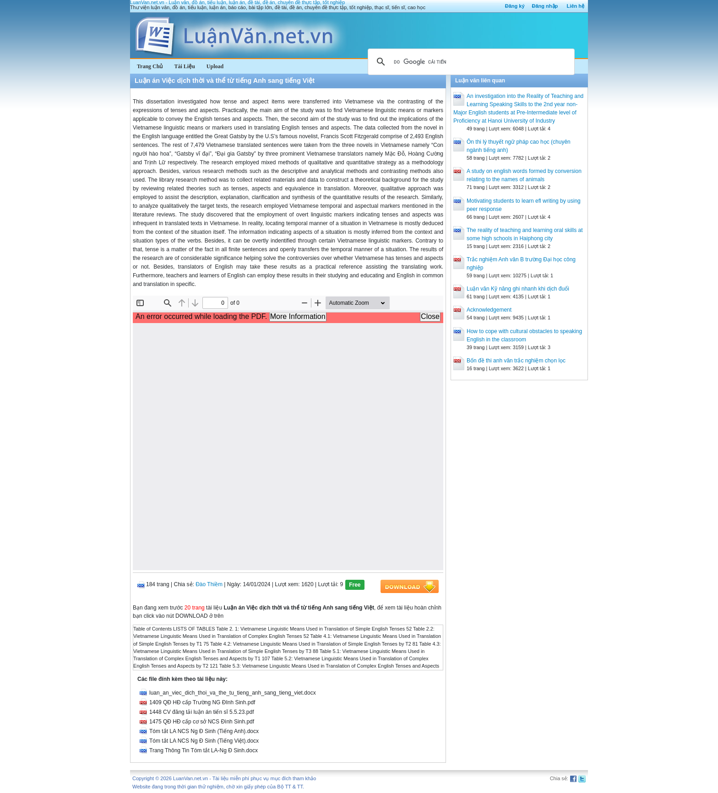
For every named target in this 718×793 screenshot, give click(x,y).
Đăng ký (515, 6)
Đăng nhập (545, 6)
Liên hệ (575, 6)
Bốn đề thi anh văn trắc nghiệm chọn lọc (516, 360)
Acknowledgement (489, 310)
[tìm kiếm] (470, 61)
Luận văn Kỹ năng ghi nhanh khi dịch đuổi (518, 289)
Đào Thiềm (209, 584)
